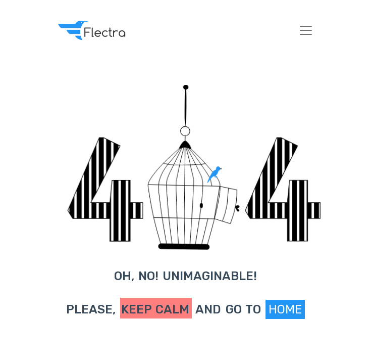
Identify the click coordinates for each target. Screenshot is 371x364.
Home (285, 309)
